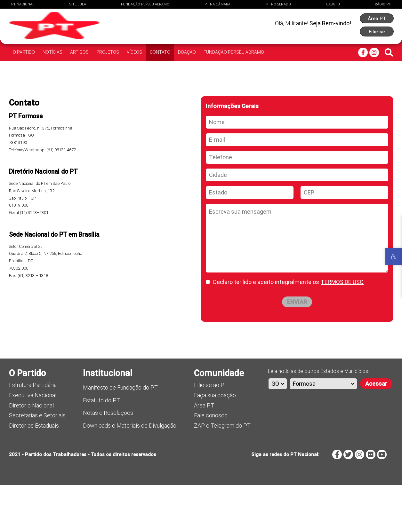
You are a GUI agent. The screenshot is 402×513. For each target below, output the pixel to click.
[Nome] (297, 150)
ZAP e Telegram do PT (222, 453)
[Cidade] (297, 203)
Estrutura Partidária (33, 413)
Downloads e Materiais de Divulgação (129, 453)
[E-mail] (297, 168)
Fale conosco (211, 443)
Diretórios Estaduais (34, 453)
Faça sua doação (215, 423)
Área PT (204, 433)
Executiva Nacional (32, 423)
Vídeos (134, 52)
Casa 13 (333, 4)
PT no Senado (278, 4)
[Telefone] (297, 185)
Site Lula (77, 4)
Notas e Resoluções (108, 441)
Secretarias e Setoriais (37, 443)
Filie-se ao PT (211, 413)
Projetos (107, 52)
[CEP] (344, 220)
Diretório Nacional (31, 433)
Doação (187, 52)
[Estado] (249, 220)
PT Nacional (22, 4)
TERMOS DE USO (342, 310)
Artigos (79, 52)
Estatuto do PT (101, 428)
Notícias (52, 52)
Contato (160, 52)
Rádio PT (383, 4)
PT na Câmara (217, 4)
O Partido (24, 52)
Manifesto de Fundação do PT (120, 415)
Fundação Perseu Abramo (145, 4)
